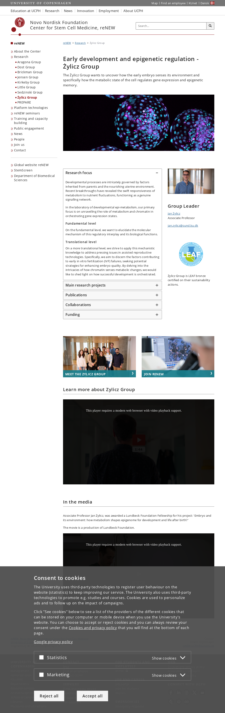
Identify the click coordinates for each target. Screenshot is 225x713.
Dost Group (26, 67)
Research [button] (52, 10)
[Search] (210, 26)
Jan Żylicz (174, 213)
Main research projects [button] (85, 285)
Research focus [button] (78, 172)
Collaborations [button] (78, 304)
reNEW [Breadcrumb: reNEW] (67, 43)
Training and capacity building (31, 120)
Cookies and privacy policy (93, 627)
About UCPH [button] (133, 10)
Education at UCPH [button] (26, 10)
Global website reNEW (31, 165)
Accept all (92, 696)
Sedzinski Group (30, 92)
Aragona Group (29, 62)
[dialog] (112, 639)
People (19, 139)
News (18, 134)
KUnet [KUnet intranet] (193, 3)
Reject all (49, 696)
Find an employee (173, 3)
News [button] (68, 10)
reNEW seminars (27, 113)
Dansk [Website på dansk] (204, 3)
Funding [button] (72, 314)
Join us (19, 144)
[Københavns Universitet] (18, 26)
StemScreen (23, 170)
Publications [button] (76, 295)
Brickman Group (30, 72)
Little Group (26, 87)
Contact (20, 150)
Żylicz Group (27, 97)
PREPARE (24, 102)
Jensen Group (28, 77)
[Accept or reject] (42, 657)
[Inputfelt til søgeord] (171, 26)
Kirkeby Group (28, 82)
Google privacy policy (53, 641)
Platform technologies (31, 108)
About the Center (27, 51)
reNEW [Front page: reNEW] (19, 43)
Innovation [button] (85, 10)
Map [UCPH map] (154, 3)
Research (21, 57)
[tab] (112, 173)
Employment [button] (109, 10)
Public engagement (29, 128)
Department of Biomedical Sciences (34, 178)
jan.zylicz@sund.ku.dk (183, 225)
